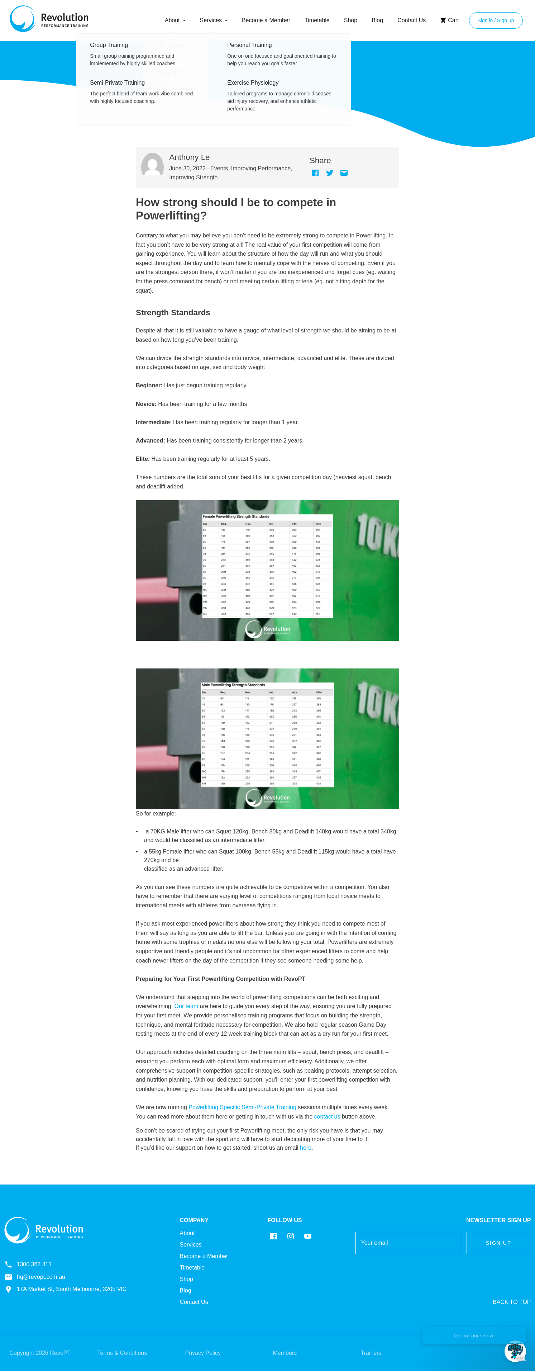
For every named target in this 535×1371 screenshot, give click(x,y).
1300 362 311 (28, 1264)
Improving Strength (193, 177)
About (172, 20)
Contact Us (411, 20)
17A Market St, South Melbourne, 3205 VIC (65, 1289)
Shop (350, 20)
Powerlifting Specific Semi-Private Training (242, 1107)
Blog (377, 20)
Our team (187, 1006)
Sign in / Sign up (496, 20)
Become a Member (266, 20)
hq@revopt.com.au (34, 1277)
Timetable (317, 20)
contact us (327, 1117)
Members (285, 1353)
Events (219, 168)
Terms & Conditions (122, 1353)
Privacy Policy (203, 1353)
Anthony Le (189, 157)
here (305, 1148)
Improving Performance (261, 168)
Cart (449, 20)
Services (211, 20)
